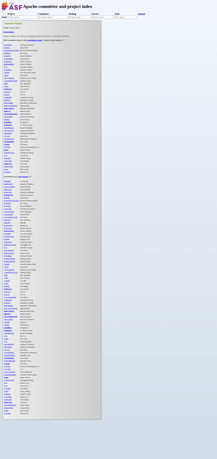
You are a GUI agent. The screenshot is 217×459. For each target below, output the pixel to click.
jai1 (6, 78)
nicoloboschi (10, 121)
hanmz (7, 258)
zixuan (7, 185)
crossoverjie (10, 234)
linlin (7, 96)
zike (6, 182)
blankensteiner (12, 51)
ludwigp (8, 103)
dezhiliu (8, 243)
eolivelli (9, 66)
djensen (8, 63)
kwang (7, 310)
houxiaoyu (9, 273)
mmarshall (9, 115)
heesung (8, 261)
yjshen (7, 422)
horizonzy (9, 270)
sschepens (9, 148)
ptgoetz (8, 133)
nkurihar (8, 124)
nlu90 (7, 349)
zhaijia (8, 176)
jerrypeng (9, 81)
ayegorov (8, 209)
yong (6, 425)
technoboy (9, 151)
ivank (7, 75)
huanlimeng (9, 282)
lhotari (8, 93)
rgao (6, 367)
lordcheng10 (10, 322)
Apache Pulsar (13, 23)
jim (5, 87)
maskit (7, 106)
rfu (5, 364)
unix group (23, 190)
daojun (7, 237)
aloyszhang (9, 200)
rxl (5, 370)
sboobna (8, 142)
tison (7, 154)
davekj (7, 240)
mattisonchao (10, 112)
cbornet (8, 225)
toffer (7, 157)
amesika (8, 203)
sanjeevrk (9, 139)
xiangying (9, 163)
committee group (34, 40)
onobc (7, 127)
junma (7, 304)
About (141, 14)
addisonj (8, 197)
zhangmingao (10, 440)
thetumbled (9, 392)
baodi (7, 48)
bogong (7, 54)
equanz (7, 252)
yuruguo (8, 431)
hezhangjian (10, 264)
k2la (6, 307)
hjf (5, 69)
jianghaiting (10, 84)
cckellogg (9, 228)
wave (6, 160)
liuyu (7, 100)
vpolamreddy (10, 407)
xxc (5, 416)
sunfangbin (9, 386)
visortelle (9, 404)
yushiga (8, 172)
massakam (8, 109)
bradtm (7, 57)
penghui (8, 130)
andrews (8, 45)
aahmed (7, 194)
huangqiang (9, 279)
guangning (9, 255)
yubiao (7, 169)
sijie (7, 145)
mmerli (7, 118)
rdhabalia (9, 136)
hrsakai (8, 72)
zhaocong (8, 179)
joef (6, 90)
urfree (7, 401)
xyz (5, 166)
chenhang (8, 60)
